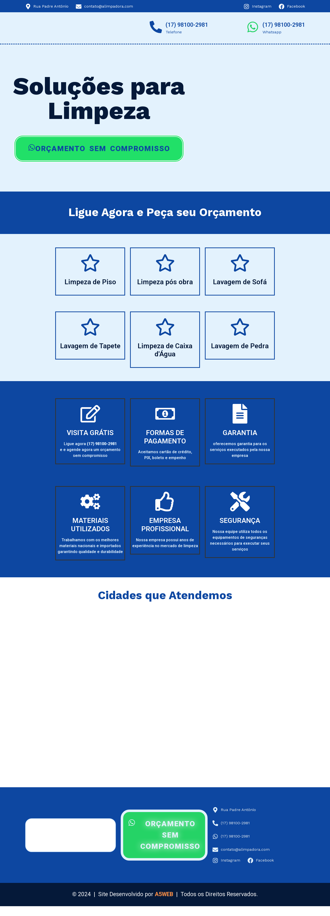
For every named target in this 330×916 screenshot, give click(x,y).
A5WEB (164, 894)
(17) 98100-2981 (187, 25)
